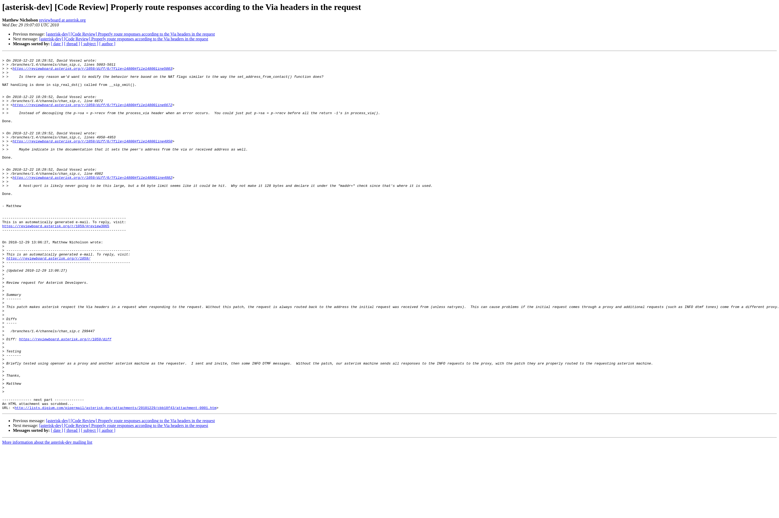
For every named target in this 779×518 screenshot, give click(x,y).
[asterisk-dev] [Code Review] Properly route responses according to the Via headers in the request (130, 34)
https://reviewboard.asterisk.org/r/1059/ (48, 299)
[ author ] (107, 43)
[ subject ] (89, 43)
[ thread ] (72, 43)
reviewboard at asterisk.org (62, 20)
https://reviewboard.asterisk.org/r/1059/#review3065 (55, 260)
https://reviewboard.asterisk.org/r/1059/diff (65, 396)
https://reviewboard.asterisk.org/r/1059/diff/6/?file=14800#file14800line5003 (92, 71)
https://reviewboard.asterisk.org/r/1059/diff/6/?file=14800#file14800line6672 (92, 115)
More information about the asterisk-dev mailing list (47, 513)
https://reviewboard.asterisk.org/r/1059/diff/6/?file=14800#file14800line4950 (92, 158)
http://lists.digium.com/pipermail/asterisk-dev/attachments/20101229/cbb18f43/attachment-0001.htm (115, 478)
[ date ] (57, 43)
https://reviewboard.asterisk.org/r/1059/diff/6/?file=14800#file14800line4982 (92, 202)
